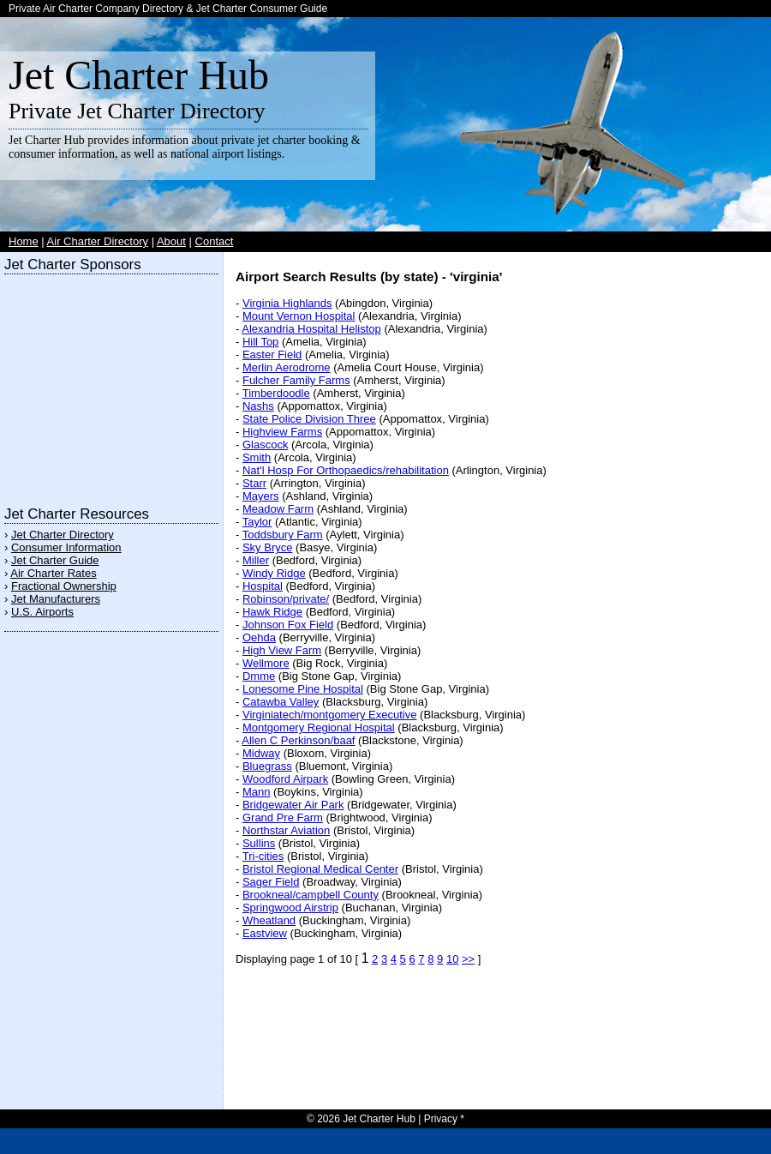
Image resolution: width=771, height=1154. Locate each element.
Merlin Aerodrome (286, 367)
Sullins (258, 843)
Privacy (440, 1119)
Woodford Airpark (285, 778)
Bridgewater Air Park (293, 804)
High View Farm (281, 650)
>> (468, 959)
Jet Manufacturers (55, 598)
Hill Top (260, 341)
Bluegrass (267, 766)
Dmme (258, 676)
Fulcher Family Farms (296, 380)
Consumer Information (66, 547)
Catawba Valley (280, 701)
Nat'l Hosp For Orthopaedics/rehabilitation (345, 470)
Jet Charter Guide (55, 560)
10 (452, 959)
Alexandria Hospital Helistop (311, 328)
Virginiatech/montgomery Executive (329, 714)
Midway (261, 753)
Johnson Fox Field (287, 624)
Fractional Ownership (64, 586)
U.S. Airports (42, 611)
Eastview (264, 933)
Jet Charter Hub (139, 75)
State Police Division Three (309, 418)
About (171, 241)
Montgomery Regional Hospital (318, 727)
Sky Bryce (267, 547)
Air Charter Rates (53, 573)
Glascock (265, 444)
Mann (256, 791)
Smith (256, 457)
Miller (255, 560)
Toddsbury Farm (282, 534)
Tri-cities (263, 856)
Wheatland (269, 920)
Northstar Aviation (286, 830)
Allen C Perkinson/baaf (298, 740)
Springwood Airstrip (290, 907)
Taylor (257, 521)
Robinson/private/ (285, 598)
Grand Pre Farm (282, 817)
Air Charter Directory (97, 241)
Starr (254, 483)
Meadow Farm (278, 508)
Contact (214, 241)
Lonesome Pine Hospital (302, 688)
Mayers (260, 496)
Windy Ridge (274, 573)
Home (24, 241)
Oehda (259, 637)
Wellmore (266, 663)
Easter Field (272, 354)
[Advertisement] (111, 386)
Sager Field (270, 881)
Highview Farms (282, 431)
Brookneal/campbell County (310, 894)
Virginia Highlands (287, 303)
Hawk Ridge (272, 611)
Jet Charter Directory (62, 534)
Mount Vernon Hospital (299, 316)
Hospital (262, 586)
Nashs (258, 406)
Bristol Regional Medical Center (320, 868)
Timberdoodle (276, 393)
